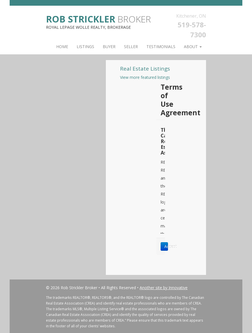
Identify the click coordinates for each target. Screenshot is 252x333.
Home (62, 46)
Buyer (109, 46)
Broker (98, 18)
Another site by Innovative (164, 287)
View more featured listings (145, 77)
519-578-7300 (192, 29)
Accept (166, 246)
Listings (85, 46)
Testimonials (160, 46)
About (193, 46)
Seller (131, 46)
